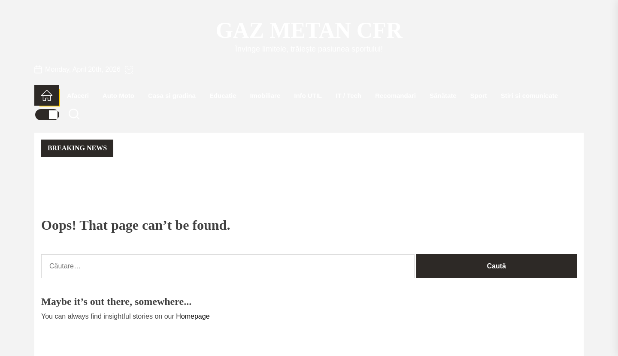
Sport (478, 95)
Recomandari (395, 95)
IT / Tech (348, 95)
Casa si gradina (172, 95)
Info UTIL (308, 95)
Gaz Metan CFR (308, 30)
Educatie (222, 95)
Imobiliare (265, 95)
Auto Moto (118, 95)
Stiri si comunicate (529, 95)
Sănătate (443, 95)
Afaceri (78, 95)
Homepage (192, 316)
